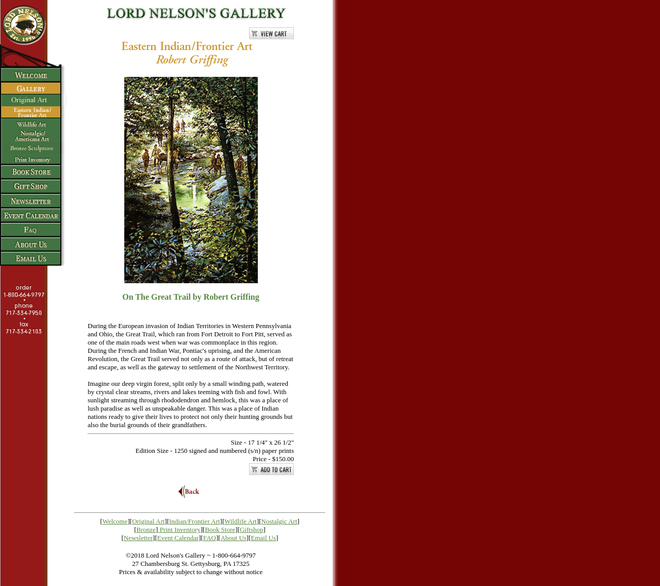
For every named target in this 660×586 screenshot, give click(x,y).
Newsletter (138, 538)
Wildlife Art (240, 521)
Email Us (263, 538)
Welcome (115, 521)
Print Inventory (180, 529)
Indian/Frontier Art (194, 521)
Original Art (148, 521)
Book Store (220, 529)
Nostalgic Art (279, 521)
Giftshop (251, 529)
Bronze (146, 529)
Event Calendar (178, 538)
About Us (233, 538)
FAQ (209, 538)
